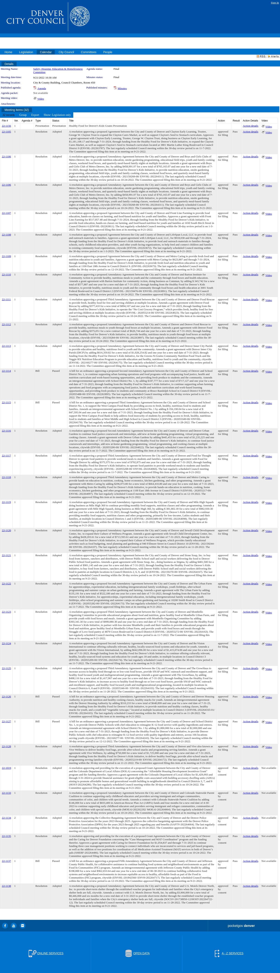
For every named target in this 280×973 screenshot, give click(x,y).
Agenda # (27, 120)
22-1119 (6, 502)
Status (55, 120)
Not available (40, 92)
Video (40, 98)
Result (236, 120)
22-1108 (6, 234)
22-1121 (6, 555)
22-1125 (6, 668)
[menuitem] (8, 115)
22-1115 (6, 402)
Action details (250, 125)
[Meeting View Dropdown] (57, 115)
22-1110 (6, 274)
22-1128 (6, 746)
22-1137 (6, 861)
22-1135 (6, 836)
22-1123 (6, 611)
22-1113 (6, 345)
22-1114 (6, 370)
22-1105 (6, 131)
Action (221, 120)
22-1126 (6, 696)
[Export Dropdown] (35, 115)
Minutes (122, 88)
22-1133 (6, 792)
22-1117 (6, 455)
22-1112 (6, 324)
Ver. (16, 120)
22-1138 (6, 885)
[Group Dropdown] (23, 115)
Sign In (275, 2)
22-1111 (6, 299)
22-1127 (6, 721)
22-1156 (6, 125)
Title (71, 120)
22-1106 (6, 156)
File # (5, 120)
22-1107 (6, 213)
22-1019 (6, 767)
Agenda (41, 88)
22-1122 (6, 583)
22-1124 (6, 643)
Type (38, 120)
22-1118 (6, 477)
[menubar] (36, 115)
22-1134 (6, 817)
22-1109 (6, 256)
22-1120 (6, 530)
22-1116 (6, 430)
